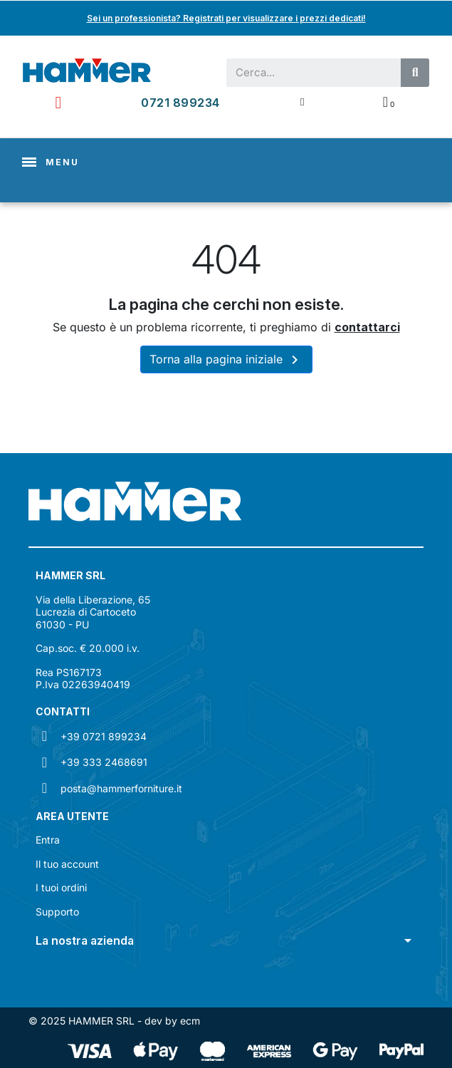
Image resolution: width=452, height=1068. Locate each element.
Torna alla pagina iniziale (226, 359)
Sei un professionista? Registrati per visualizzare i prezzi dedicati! (226, 18)
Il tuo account (67, 864)
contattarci (367, 327)
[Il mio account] (302, 102)
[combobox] (307, 72)
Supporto (57, 912)
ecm (190, 1021)
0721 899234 (180, 102)
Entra (48, 840)
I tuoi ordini (61, 887)
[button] (226, 940)
